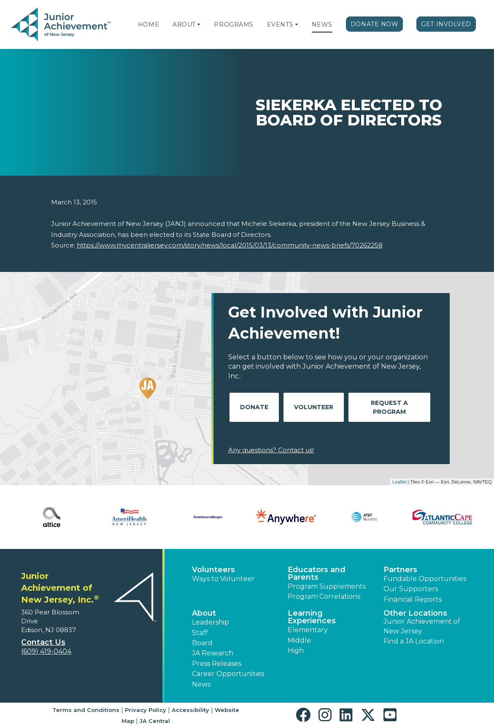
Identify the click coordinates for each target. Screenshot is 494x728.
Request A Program (389, 407)
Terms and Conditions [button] (85, 709)
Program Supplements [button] (327, 586)
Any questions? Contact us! (271, 450)
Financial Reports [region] (412, 599)
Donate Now (375, 24)
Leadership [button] (210, 622)
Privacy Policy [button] (145, 709)
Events (280, 24)
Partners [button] (400, 569)
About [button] (204, 613)
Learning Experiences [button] (312, 617)
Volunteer (313, 407)
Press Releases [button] (216, 664)
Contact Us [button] (43, 642)
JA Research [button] (212, 653)
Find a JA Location (413, 641)
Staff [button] (200, 633)
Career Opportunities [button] (228, 674)
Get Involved (446, 24)
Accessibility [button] (190, 709)
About (184, 24)
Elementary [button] (308, 630)
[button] (198, 24)
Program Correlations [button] (324, 596)
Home (148, 24)
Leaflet (399, 481)
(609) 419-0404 (46, 651)
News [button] (201, 684)
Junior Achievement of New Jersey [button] (421, 626)
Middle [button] (299, 640)
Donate (254, 407)
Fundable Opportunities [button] (424, 579)
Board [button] (202, 643)
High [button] (296, 651)
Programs (233, 24)
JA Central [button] (155, 720)
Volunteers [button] (213, 569)
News (322, 24)
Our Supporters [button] (410, 589)
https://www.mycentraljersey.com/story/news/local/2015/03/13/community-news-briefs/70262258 (230, 245)
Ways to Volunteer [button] (223, 579)
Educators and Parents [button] (317, 573)
